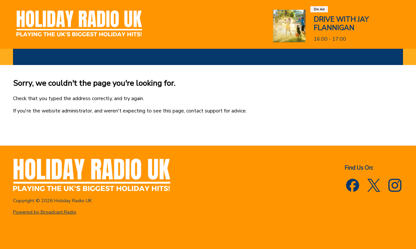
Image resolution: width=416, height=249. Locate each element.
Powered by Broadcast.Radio (44, 212)
